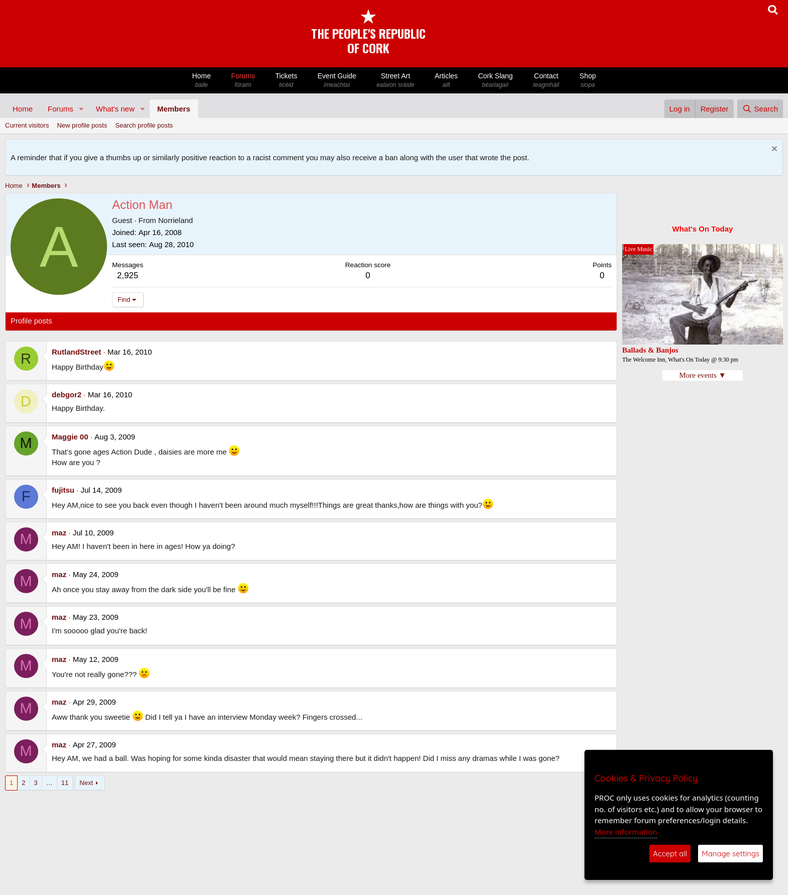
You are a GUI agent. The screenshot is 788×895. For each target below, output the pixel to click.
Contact (546, 80)
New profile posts (82, 125)
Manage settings (730, 853)
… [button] (49, 783)
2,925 (128, 275)
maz (59, 532)
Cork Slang (495, 80)
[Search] (760, 108)
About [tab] (166, 320)
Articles (446, 80)
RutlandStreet (76, 352)
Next (86, 783)
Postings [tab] (132, 320)
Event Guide (337, 80)
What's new (115, 108)
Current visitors (27, 125)
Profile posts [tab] (31, 320)
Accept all (670, 853)
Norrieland (175, 220)
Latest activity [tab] (85, 320)
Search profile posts (144, 125)
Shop (587, 80)
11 (64, 783)
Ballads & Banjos (650, 350)
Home (201, 80)
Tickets (286, 80)
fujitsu (63, 490)
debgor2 (66, 394)
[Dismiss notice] (773, 150)
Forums (243, 80)
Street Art (395, 80)
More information (626, 832)
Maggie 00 (70, 436)
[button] (81, 108)
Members (173, 108)
